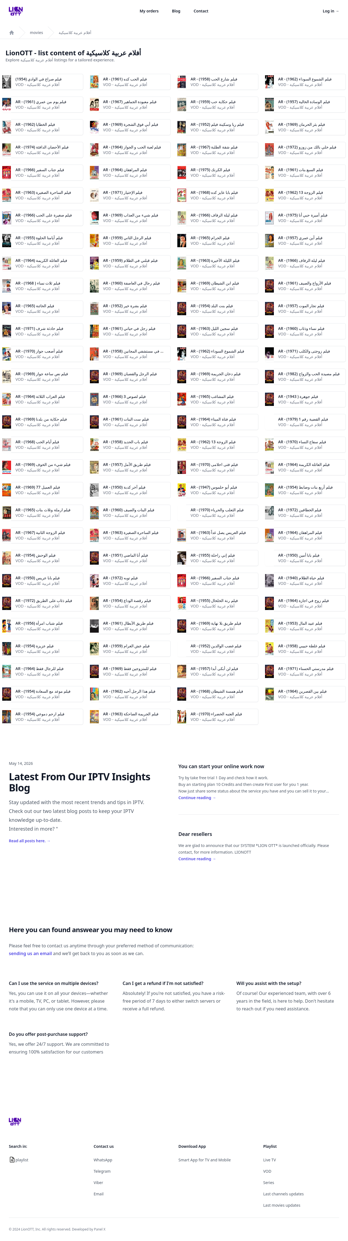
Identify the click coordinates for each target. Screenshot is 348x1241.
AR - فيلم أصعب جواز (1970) (39, 351)
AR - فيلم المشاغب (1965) (212, 396)
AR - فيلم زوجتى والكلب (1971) (304, 351)
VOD (267, 1171)
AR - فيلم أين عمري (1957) (300, 237)
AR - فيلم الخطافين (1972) (300, 509)
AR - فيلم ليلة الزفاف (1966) (214, 215)
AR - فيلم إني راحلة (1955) (213, 555)
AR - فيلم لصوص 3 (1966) (124, 396)
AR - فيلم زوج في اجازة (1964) (303, 600)
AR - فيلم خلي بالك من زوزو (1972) (307, 147)
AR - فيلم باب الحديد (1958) (125, 441)
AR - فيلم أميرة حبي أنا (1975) (303, 215)
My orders (149, 11)
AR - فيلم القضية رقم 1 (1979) (303, 419)
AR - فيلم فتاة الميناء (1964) (213, 419)
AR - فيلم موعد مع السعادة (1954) (43, 691)
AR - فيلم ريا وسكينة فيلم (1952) (217, 124)
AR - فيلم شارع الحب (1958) (214, 79)
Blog (176, 11)
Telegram (102, 1171)
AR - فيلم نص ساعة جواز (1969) (41, 373)
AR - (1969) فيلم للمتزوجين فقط (130, 668)
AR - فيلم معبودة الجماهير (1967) (130, 101)
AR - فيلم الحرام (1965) (210, 237)
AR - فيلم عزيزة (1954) (34, 645)
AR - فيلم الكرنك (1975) (210, 169)
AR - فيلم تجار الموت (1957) (301, 305)
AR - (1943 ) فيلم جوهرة (298, 396)
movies (36, 32)
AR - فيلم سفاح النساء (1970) (302, 441)
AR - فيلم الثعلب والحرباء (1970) (217, 509)
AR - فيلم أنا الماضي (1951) (125, 555)
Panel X (99, 1229)
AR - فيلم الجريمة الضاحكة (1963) (131, 713)
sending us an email (30, 953)
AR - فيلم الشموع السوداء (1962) (305, 79)
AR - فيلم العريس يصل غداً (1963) (218, 532)
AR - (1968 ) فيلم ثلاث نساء (37, 283)
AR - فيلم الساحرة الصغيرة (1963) (43, 192)
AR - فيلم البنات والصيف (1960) (129, 509)
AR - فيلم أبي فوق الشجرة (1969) (130, 124)
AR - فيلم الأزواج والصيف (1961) (304, 283)
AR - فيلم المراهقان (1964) (125, 169)
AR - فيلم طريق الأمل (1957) (127, 464)
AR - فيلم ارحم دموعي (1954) (39, 713)
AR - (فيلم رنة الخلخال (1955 (214, 600)
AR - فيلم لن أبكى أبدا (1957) (214, 668)
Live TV (269, 1159)
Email (99, 1193)
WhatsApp (103, 1159)
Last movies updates (281, 1205)
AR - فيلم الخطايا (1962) (35, 124)
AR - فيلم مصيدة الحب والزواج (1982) (309, 373)
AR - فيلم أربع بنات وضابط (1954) (305, 487)
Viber (98, 1182)
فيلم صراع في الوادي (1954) (38, 79)
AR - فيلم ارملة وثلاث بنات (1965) (43, 509)
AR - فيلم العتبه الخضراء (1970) (216, 713)
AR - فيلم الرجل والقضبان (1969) (130, 373)
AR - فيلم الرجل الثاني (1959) (127, 237)
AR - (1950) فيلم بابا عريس (37, 577)
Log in (331, 11)
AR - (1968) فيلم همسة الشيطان (217, 691)
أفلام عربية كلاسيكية (75, 32)
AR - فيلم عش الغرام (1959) (126, 645)
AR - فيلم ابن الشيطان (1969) (215, 283)
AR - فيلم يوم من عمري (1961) (40, 101)
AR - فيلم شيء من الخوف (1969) (43, 464)
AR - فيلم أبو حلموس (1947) (214, 487)
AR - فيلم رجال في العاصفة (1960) (131, 283)
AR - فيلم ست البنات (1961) (126, 419)
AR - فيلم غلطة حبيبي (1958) (302, 645)
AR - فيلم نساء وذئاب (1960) (301, 328)
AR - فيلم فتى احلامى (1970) (214, 464)
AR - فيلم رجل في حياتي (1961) (129, 328)
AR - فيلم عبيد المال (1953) (300, 623)
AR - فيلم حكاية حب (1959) (213, 101)
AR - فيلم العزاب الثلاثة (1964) (40, 396)
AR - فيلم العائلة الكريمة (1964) (41, 260)
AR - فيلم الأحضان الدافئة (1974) (42, 147)
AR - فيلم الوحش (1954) (35, 555)
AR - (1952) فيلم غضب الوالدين (216, 645)
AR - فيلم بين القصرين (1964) (302, 691)
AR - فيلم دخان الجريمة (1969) (216, 373)
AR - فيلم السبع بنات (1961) (300, 169)
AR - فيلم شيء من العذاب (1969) (130, 215)
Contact (201, 11)
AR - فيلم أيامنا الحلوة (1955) (39, 237)
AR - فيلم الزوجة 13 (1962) (300, 192)
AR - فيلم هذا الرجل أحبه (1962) (129, 691)
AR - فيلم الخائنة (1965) (34, 305)
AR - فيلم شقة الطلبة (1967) (214, 147)
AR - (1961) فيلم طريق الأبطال (128, 623)
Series (268, 1182)
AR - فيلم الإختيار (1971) (123, 192)
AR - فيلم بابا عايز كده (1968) (214, 192)
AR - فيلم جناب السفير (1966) (39, 169)
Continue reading (197, 797)
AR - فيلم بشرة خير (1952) (125, 305)
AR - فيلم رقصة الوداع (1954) (127, 600)
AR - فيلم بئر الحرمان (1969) (301, 124)
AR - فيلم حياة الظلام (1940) (301, 577)
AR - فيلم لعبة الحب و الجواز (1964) (132, 147)
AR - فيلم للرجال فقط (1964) (39, 668)
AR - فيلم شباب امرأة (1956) (39, 623)
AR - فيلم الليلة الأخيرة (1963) (215, 260)
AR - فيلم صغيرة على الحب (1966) (43, 215)
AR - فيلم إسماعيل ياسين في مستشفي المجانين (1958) (148, 351)
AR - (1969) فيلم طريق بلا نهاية (216, 623)
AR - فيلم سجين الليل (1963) (214, 328)
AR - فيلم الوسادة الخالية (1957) (304, 101)
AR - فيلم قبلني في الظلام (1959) (130, 260)
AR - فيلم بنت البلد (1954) (212, 305)
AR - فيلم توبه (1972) (120, 577)
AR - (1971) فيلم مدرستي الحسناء (306, 668)
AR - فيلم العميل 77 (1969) (37, 487)
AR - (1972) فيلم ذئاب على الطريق (43, 600)
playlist (21, 1159)
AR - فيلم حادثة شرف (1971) (39, 328)
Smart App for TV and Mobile (204, 1159)
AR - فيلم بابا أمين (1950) (299, 555)
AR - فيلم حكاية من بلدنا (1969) (41, 419)
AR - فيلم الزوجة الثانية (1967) (40, 532)
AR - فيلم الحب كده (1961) (125, 79)
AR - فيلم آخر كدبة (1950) (124, 487)
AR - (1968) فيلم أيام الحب (37, 441)
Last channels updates (283, 1193)
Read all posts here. (30, 840)
